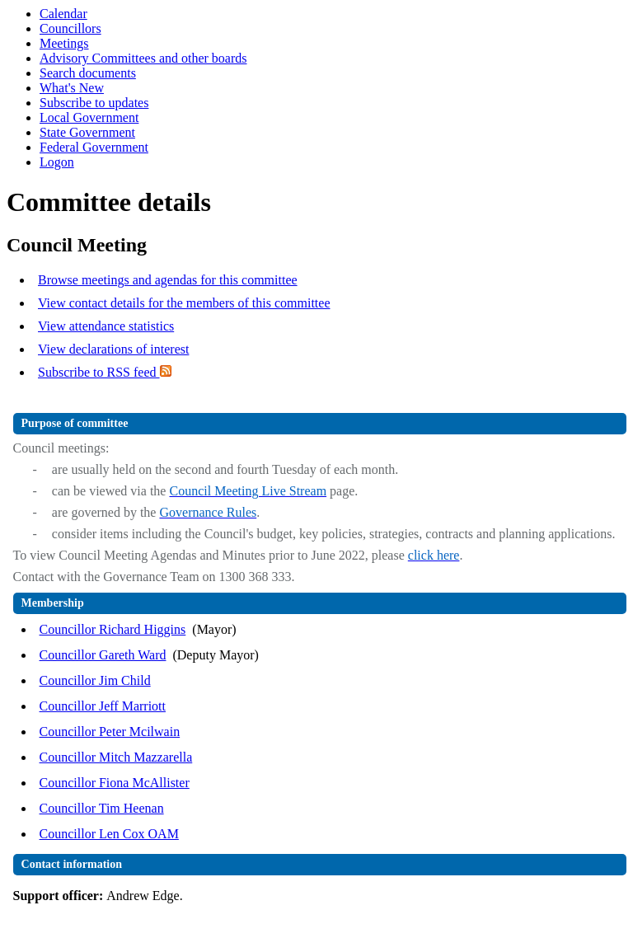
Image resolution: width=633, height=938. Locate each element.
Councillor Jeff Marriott (103, 706)
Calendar (63, 14)
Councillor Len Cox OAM (109, 834)
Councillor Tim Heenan (102, 808)
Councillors (70, 28)
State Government (87, 132)
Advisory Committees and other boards (143, 58)
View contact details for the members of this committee (184, 303)
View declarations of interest (113, 349)
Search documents (88, 73)
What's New (72, 88)
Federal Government (94, 147)
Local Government (89, 117)
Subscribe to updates (94, 103)
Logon (57, 162)
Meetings (64, 43)
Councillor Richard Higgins (113, 629)
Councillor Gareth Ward (103, 655)
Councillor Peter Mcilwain (110, 732)
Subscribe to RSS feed (104, 372)
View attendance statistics (106, 326)
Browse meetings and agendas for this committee (168, 280)
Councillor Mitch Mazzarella (116, 757)
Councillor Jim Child (95, 680)
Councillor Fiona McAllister (115, 783)
